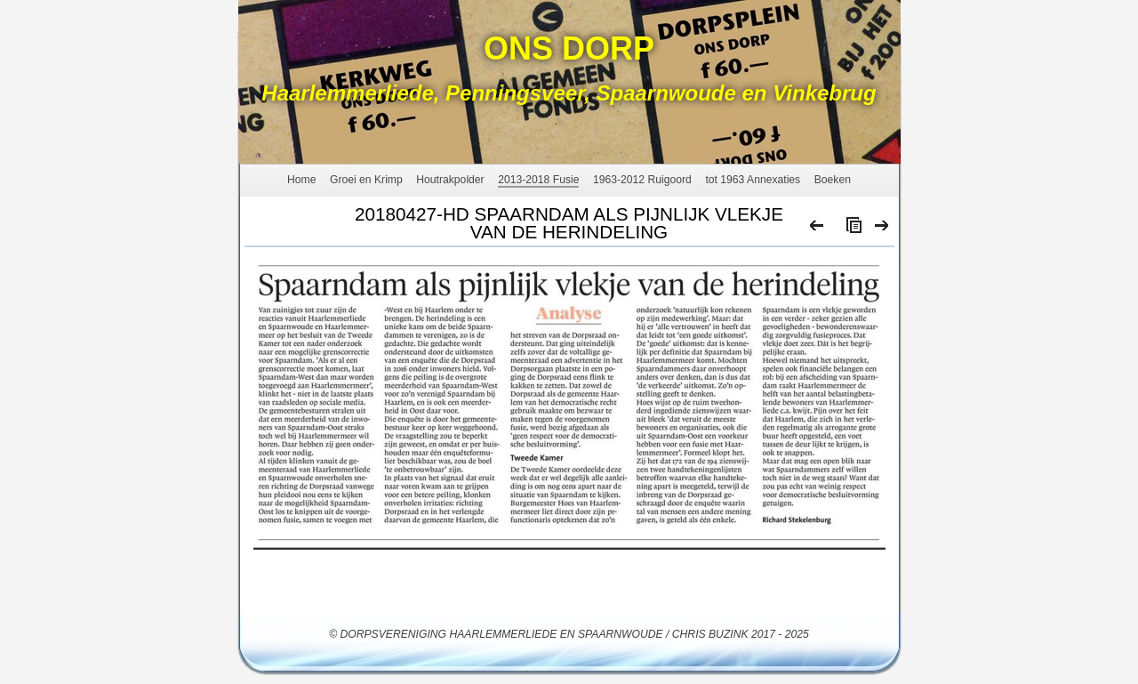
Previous (817, 229)
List (850, 229)
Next (882, 229)
